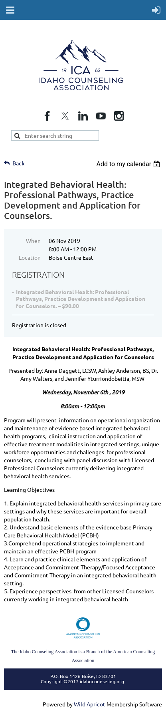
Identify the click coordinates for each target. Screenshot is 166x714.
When (33, 240)
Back (18, 163)
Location (30, 257)
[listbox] (129, 164)
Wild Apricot (89, 704)
